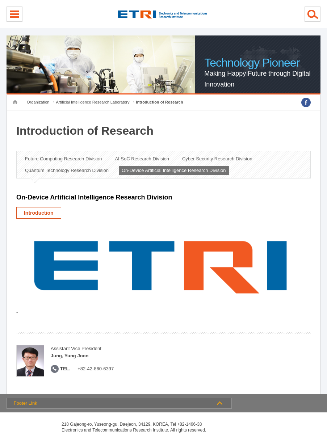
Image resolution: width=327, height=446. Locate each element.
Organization (38, 102)
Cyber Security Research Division (217, 158)
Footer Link (25, 403)
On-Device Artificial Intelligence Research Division (174, 170)
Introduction (39, 213)
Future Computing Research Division (63, 158)
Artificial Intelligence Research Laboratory (92, 102)
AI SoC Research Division (142, 158)
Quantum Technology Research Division (67, 170)
